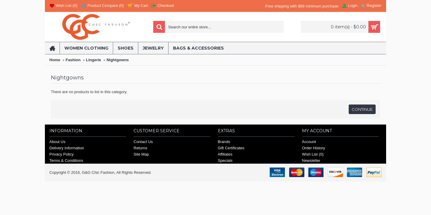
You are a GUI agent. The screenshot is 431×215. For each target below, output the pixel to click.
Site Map (141, 154)
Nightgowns (118, 60)
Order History (313, 148)
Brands (224, 141)
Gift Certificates (231, 148)
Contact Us (143, 141)
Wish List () (313, 154)
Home (54, 60)
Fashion (73, 60)
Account (309, 141)
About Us (57, 141)
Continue (362, 109)
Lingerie (93, 60)
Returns (140, 148)
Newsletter (311, 160)
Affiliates (225, 154)
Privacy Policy (61, 154)
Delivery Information (66, 148)
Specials (225, 160)
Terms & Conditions (66, 160)
